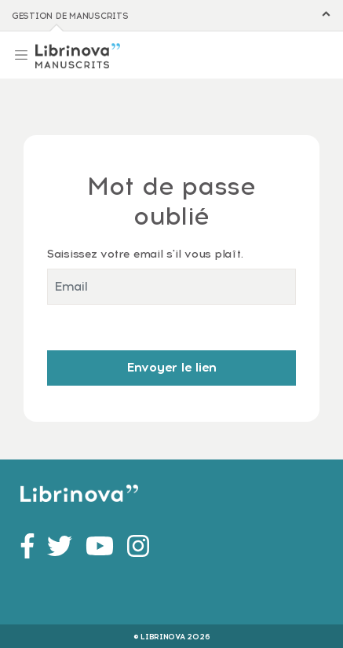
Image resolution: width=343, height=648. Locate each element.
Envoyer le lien (171, 367)
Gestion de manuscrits (70, 16)
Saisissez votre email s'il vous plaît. (145, 254)
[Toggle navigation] (21, 53)
